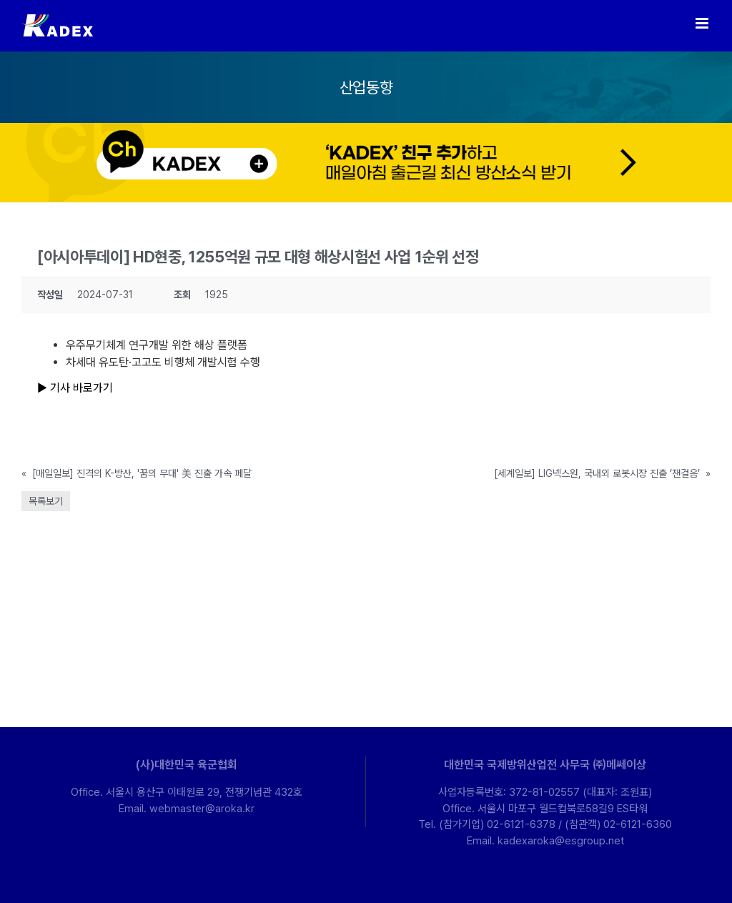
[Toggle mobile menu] (703, 23)
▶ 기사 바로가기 (75, 388)
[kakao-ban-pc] (366, 128)
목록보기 (46, 501)
